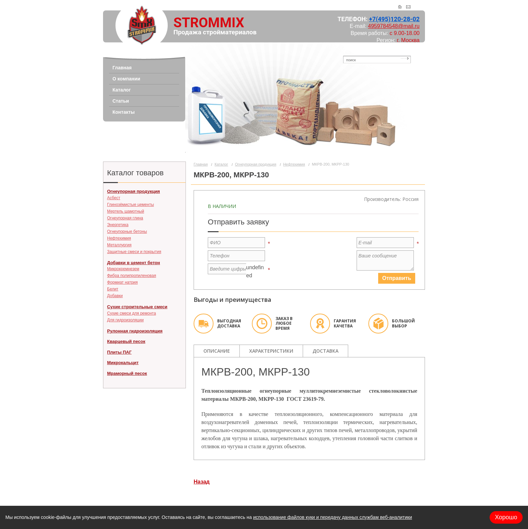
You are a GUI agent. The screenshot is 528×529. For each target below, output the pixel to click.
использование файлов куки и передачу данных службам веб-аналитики (332, 517)
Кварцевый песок (126, 341)
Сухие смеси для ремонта (131, 313)
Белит (112, 289)
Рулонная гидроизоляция (135, 330)
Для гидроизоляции (125, 320)
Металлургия (119, 245)
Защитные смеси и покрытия (134, 251)
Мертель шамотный (125, 211)
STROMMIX (208, 23)
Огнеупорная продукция (133, 191)
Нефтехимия (119, 238)
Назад (201, 482)
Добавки (115, 295)
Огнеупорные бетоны (127, 231)
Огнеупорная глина (125, 218)
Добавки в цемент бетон (133, 262)
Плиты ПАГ (119, 352)
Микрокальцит (123, 362)
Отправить (396, 278)
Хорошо (506, 517)
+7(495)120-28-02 (394, 19)
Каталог (221, 164)
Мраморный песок (127, 373)
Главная (201, 164)
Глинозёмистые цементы (130, 204)
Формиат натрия (122, 282)
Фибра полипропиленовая (131, 275)
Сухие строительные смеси (137, 306)
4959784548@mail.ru (394, 26)
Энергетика (117, 224)
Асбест (113, 198)
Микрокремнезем (123, 269)
